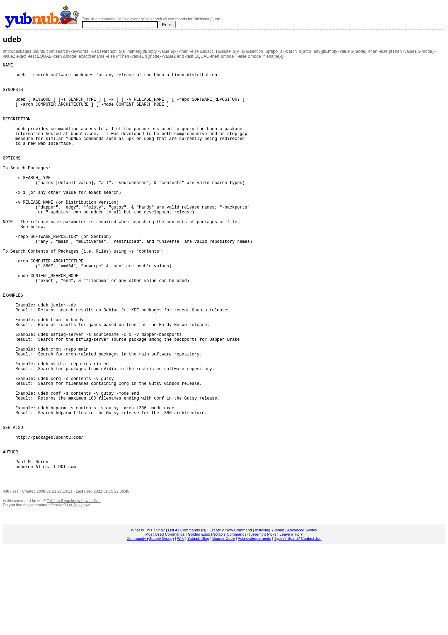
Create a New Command (231, 618)
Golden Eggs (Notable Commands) (217, 622)
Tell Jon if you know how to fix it (73, 589)
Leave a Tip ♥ (291, 622)
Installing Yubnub (270, 618)
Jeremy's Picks (263, 622)
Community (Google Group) (150, 627)
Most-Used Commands (164, 622)
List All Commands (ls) (187, 618)
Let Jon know (78, 593)
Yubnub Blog (198, 627)
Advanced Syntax (302, 618)
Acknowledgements (254, 627)
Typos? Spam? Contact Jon (297, 627)
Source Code (223, 627)
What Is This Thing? (148, 618)
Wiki (180, 627)
